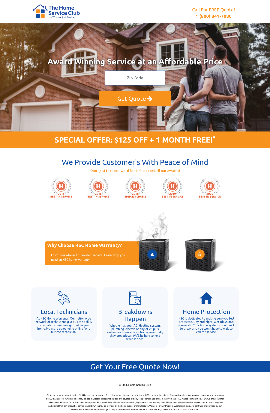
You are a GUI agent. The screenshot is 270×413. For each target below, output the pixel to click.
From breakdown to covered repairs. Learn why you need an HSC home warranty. (88, 257)
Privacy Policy (164, 406)
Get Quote (134, 98)
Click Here (51, 395)
